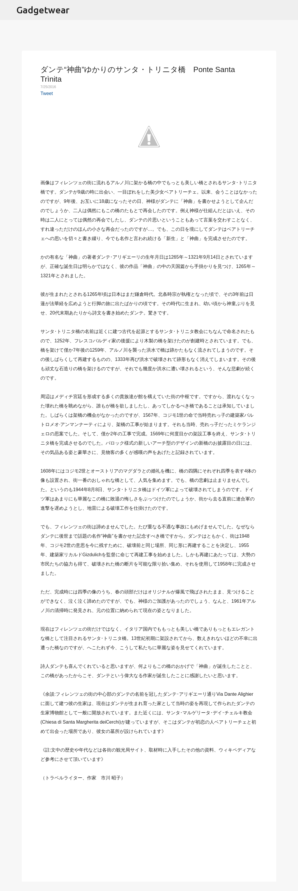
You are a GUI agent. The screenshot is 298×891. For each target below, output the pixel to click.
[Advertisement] (149, 828)
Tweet (46, 93)
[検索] (289, 10)
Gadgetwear (43, 10)
